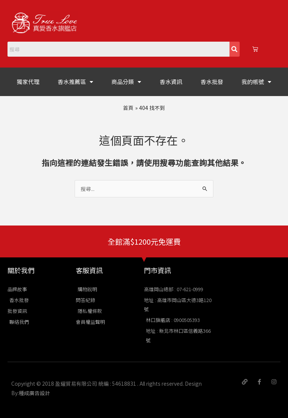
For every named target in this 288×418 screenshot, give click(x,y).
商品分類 (126, 82)
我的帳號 (256, 82)
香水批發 (212, 82)
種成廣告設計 (34, 393)
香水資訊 (171, 82)
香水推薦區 (75, 82)
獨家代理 (28, 82)
